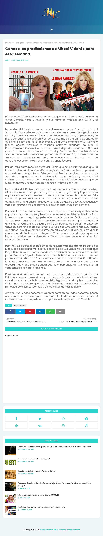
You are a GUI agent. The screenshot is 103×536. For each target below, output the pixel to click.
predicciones (25, 43)
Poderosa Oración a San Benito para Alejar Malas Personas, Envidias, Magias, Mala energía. (54, 484)
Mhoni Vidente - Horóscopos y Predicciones (60, 529)
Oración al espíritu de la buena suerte (34, 459)
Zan (8, 60)
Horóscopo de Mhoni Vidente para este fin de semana (41, 507)
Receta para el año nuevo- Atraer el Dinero (36, 471)
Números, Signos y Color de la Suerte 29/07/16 (38, 495)
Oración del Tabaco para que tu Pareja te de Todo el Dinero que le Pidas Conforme (54, 447)
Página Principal (12, 43)
